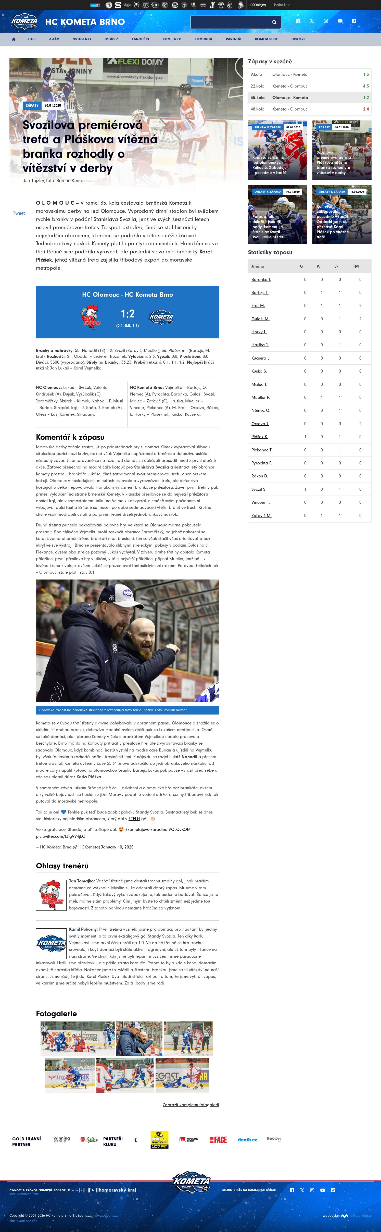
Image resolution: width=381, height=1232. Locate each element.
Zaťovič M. (261, 515)
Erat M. (258, 305)
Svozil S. (258, 489)
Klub (31, 39)
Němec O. (260, 410)
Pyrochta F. (261, 462)
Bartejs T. (260, 292)
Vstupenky (82, 39)
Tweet (19, 213)
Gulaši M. (260, 318)
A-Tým (54, 39)
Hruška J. (260, 344)
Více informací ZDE (24, 1194)
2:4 (366, 109)
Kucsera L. (261, 358)
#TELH (134, 818)
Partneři (233, 39)
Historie (298, 39)
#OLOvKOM (180, 829)
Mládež (111, 39)
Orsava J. (260, 423)
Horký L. (259, 331)
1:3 (366, 74)
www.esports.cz (106, 1215)
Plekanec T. (261, 449)
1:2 (366, 97)
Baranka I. (261, 279)
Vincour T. (260, 502)
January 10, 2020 (117, 846)
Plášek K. (259, 436)
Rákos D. (259, 475)
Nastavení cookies (23, 1221)
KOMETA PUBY (266, 39)
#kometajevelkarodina (146, 829)
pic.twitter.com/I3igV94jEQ (60, 836)
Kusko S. (259, 371)
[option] (148, 1139)
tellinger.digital (360, 1215)
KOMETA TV (172, 39)
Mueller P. (260, 397)
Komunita (203, 39)
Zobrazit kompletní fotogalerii (191, 1104)
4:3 (366, 86)
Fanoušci (140, 39)
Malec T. (259, 384)
